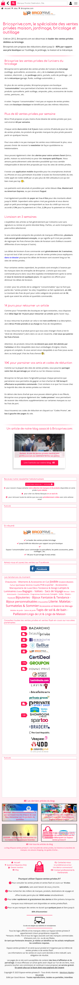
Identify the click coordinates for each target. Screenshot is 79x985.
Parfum (12, 585)
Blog (16, 870)
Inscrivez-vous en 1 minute (39, 484)
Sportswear (20, 585)
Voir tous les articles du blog (39, 844)
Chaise (19, 591)
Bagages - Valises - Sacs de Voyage (42, 591)
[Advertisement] (21, 514)
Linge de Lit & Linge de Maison (46, 614)
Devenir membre (15, 867)
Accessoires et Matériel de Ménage (56, 606)
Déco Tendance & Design (45, 587)
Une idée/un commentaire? (62, 867)
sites (16, 8)
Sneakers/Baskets (66, 582)
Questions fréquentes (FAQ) (16, 865)
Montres (29, 585)
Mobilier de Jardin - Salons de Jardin (23, 610)
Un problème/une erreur (63, 865)
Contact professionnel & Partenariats (62, 871)
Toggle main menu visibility (76, 2)
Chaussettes (43, 602)
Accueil (6, 8)
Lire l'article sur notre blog (39, 462)
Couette (36, 585)
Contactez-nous (63, 862)
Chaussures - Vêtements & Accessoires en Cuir (27, 581)
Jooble (54, 581)
